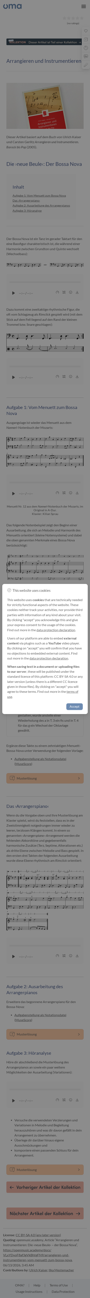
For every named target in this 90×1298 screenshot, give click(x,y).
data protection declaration (55, 630)
